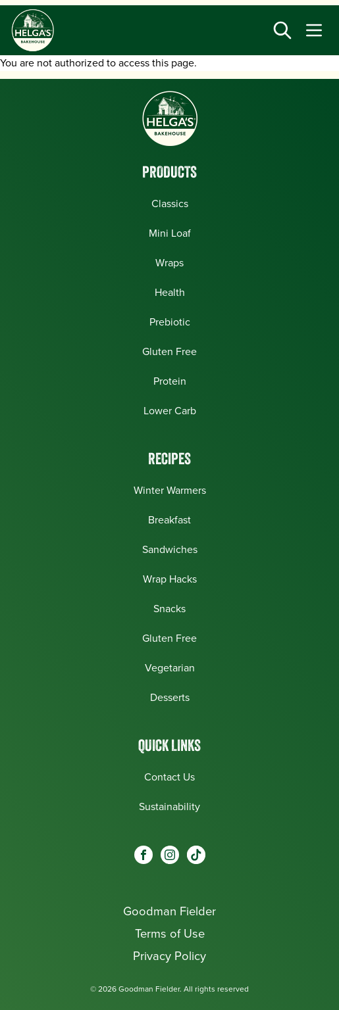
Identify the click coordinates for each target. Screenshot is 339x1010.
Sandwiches (169, 549)
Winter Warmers (170, 490)
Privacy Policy (169, 956)
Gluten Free (169, 351)
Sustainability (169, 806)
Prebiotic (169, 321)
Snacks (169, 608)
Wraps (169, 262)
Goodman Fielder (169, 911)
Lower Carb (169, 410)
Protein (169, 381)
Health (170, 292)
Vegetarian (170, 667)
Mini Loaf (170, 233)
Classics (169, 203)
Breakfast (169, 519)
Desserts (170, 697)
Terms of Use (170, 933)
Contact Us (169, 776)
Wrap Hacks (170, 579)
